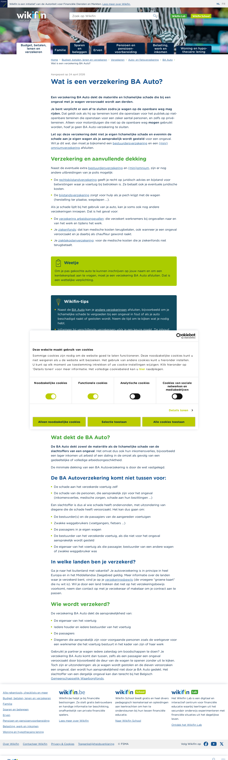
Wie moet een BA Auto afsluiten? (205, 86)
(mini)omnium (138, 168)
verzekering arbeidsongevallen (81, 219)
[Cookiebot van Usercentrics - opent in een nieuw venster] (179, 336)
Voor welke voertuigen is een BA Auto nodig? (207, 97)
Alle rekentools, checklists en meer (25, 692)
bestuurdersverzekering (130, 143)
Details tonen (178, 410)
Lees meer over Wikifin (74, 720)
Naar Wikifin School (128, 720)
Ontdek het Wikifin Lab (186, 724)
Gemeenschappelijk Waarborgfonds (77, 678)
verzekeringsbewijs (119, 579)
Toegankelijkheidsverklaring (96, 744)
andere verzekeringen (111, 309)
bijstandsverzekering (74, 195)
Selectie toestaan (114, 421)
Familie (60, 50)
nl (218, 3)
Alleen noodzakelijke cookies (59, 421)
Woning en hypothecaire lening (23, 732)
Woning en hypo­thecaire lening (194, 50)
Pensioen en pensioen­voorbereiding (126, 48)
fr (223, 3)
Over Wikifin (11, 744)
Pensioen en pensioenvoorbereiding (26, 720)
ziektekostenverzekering (76, 240)
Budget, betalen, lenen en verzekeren (33, 48)
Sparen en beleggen (79, 48)
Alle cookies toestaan (168, 421)
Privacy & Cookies (62, 744)
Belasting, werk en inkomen (160, 48)
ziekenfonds (67, 229)
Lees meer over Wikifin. (116, 4)
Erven (97, 50)
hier (142, 369)
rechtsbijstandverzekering (78, 180)
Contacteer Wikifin (35, 744)
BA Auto (78, 309)
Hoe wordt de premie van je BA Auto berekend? (208, 109)
